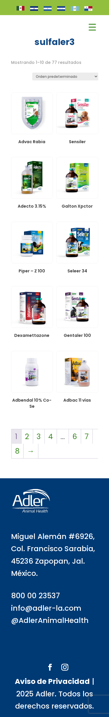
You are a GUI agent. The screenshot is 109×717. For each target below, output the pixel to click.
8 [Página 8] (17, 451)
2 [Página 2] (27, 437)
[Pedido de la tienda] (65, 76)
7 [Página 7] (87, 437)
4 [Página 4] (50, 437)
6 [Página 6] (74, 437)
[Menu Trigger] (92, 27)
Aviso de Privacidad (52, 681)
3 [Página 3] (39, 437)
